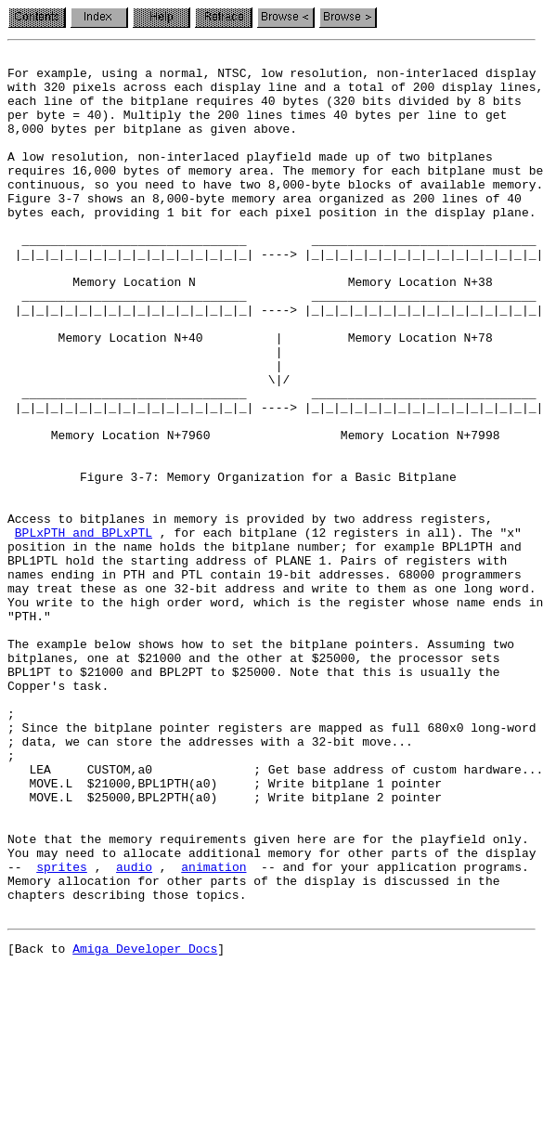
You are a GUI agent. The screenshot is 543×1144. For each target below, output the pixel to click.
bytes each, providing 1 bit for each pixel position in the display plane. (271, 245)
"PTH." (29, 730)
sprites (61, 1030)
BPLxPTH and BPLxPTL (83, 629)
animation (213, 1030)
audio (134, 1030)
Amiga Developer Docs (144, 1123)
